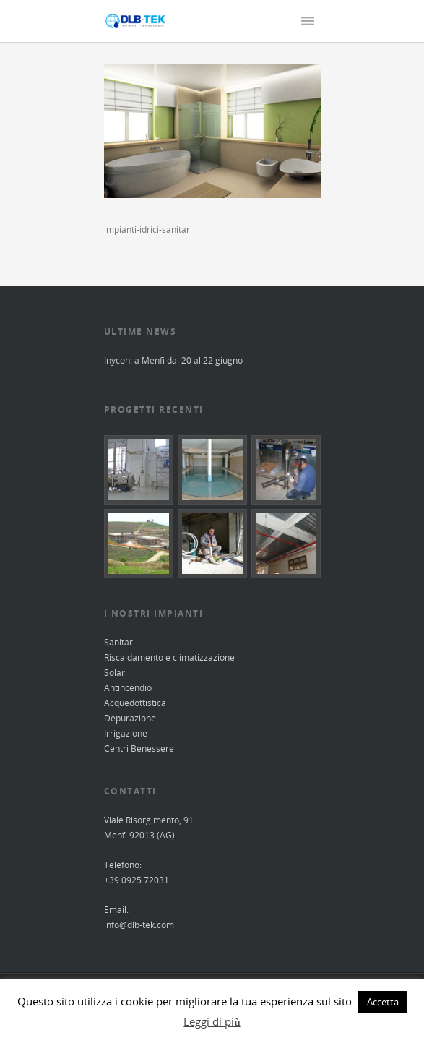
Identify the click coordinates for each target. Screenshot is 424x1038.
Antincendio (128, 688)
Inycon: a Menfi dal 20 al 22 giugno (173, 360)
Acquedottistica (135, 703)
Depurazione (130, 718)
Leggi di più (211, 1021)
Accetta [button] (383, 1001)
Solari (115, 672)
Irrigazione (125, 733)
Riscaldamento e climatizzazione (169, 657)
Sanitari (119, 642)
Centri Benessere (139, 748)
